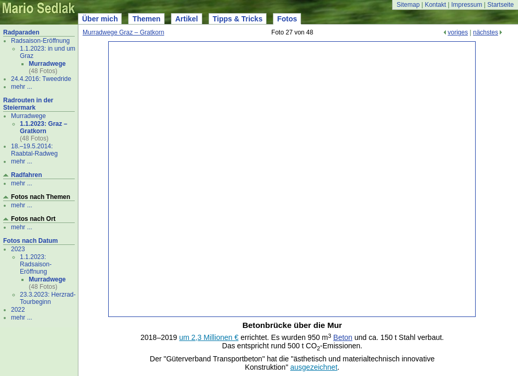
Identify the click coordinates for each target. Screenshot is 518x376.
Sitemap (408, 4)
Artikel (186, 19)
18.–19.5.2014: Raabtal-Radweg (34, 150)
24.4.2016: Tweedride (41, 79)
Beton (343, 337)
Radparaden (21, 32)
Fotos (287, 19)
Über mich (100, 19)
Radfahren (26, 175)
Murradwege (47, 63)
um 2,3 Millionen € (209, 337)
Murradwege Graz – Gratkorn (123, 32)
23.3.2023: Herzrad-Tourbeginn (48, 298)
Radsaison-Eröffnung (40, 40)
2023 (18, 249)
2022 (18, 309)
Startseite (500, 4)
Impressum (466, 4)
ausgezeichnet (313, 367)
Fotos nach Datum (30, 240)
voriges (457, 32)
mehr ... (21, 86)
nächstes (485, 32)
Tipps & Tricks (237, 19)
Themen (146, 19)
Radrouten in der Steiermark (28, 104)
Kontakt (435, 4)
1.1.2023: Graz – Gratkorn (43, 127)
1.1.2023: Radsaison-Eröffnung (36, 264)
